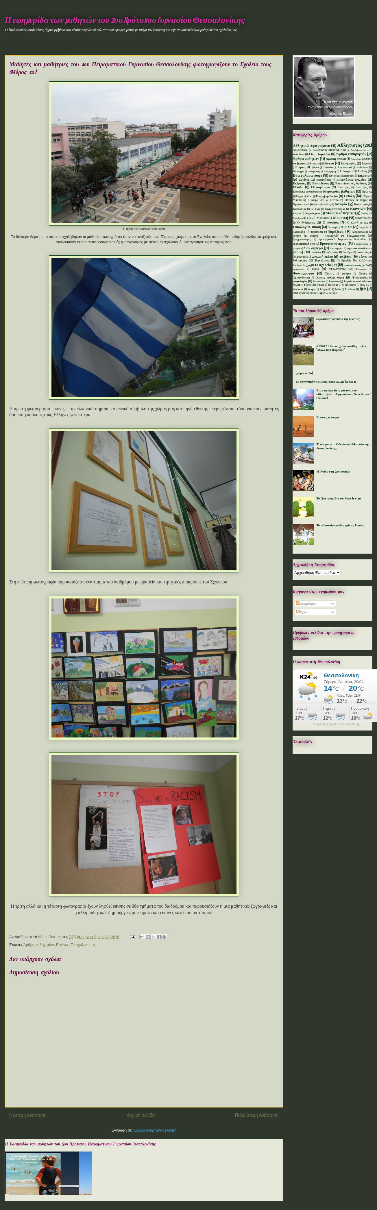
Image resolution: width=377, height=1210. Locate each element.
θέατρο (334, 200)
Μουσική (340, 218)
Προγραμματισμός (302, 240)
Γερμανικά (367, 164)
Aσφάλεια (334, 281)
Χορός (363, 273)
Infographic (325, 289)
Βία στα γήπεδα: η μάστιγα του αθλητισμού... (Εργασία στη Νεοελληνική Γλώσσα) (343, 394)
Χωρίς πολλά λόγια (330, 277)
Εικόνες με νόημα (327, 417)
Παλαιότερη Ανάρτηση (257, 1115)
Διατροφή (314, 171)
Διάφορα (345, 171)
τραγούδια (298, 269)
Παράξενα (336, 232)
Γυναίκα (328, 167)
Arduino (320, 285)
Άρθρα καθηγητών (38, 944)
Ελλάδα (298, 187)
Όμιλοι (347, 227)
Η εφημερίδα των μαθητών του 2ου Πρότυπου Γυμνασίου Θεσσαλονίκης (125, 21)
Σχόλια (302, 612)
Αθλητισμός (349, 145)
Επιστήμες (362, 187)
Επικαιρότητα (320, 187)
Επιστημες (343, 187)
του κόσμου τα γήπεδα (356, 265)
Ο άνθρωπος (306, 222)
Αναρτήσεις (306, 604)
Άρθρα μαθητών (306, 159)
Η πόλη (349, 196)
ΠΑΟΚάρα (299, 232)
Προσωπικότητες (333, 244)
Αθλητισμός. (300, 150)
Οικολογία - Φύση (307, 227)
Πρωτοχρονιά (361, 244)
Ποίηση (297, 236)
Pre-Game (350, 289)
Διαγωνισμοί (345, 167)
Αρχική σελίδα (141, 1115)
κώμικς (297, 213)
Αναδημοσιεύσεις (359, 150)
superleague (318, 293)
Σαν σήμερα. (336, 249)
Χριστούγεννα (301, 278)
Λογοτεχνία (312, 213)
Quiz (363, 289)
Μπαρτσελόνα (363, 218)
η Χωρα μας (316, 200)
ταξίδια (345, 257)
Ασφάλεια (356, 159)
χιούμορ (346, 273)
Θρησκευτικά (301, 204)
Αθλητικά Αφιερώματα (311, 146)
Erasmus (352, 285)
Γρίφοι (315, 167)
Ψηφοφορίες (359, 278)
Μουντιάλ (323, 218)
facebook (298, 289)
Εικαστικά (365, 175)
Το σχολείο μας (83, 944)
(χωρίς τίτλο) (304, 373)
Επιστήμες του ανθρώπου (308, 192)
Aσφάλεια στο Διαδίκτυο (358, 281)
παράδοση (317, 232)
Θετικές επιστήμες (356, 200)
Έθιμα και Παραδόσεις (341, 176)
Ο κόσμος (331, 222)
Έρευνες (367, 192)
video (331, 293)
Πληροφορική (360, 232)
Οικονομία (333, 227)
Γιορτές (301, 167)
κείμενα (315, 209)
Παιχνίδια (364, 227)
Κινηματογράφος (335, 209)
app (311, 285)
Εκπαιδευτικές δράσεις (351, 183)
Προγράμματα (356, 236)
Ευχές (299, 196)
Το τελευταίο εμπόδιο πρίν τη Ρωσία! (340, 525)
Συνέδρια (348, 252)
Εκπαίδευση (320, 183)
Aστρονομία (319, 282)
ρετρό (296, 248)
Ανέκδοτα (298, 154)
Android (300, 285)
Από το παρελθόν (319, 154)
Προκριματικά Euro (304, 244)
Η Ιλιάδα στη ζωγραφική (333, 471)
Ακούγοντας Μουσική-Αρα (329, 150)
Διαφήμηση (330, 172)
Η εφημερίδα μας (327, 196)
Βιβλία (316, 164)
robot (295, 293)
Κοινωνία (358, 209)
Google (312, 289)
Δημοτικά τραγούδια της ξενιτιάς (338, 319)
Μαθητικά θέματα (340, 213)
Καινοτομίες (361, 204)
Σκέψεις (316, 252)
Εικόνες (62, 944)
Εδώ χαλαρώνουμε (307, 175)
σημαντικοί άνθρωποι (359, 248)
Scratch (304, 293)
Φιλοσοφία (361, 269)
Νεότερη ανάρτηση (28, 1115)
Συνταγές (302, 257)
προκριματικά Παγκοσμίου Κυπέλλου (343, 239)
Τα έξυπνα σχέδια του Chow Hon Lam (338, 498)
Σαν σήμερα (313, 248)
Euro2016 (364, 285)
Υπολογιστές (337, 269)
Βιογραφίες (348, 163)
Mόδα (338, 289)
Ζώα (309, 196)
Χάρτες (329, 273)
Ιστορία (341, 204)
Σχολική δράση (322, 256)
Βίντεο (328, 163)
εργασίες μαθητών (340, 191)
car (343, 285)
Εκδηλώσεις (323, 180)
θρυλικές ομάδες (322, 205)
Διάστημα (298, 171)
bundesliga (333, 285)
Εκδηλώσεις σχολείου (351, 179)
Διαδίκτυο (362, 167)
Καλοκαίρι (299, 209)
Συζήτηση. (332, 252)
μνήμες (310, 218)
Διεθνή (362, 171)
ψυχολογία (300, 281)
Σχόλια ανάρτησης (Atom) (155, 1130)
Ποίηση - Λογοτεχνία (324, 236)
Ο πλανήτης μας (357, 223)
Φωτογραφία (303, 273)
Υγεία (315, 269)
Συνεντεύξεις (364, 252)
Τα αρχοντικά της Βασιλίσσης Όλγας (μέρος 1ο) (326, 381)
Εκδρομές (299, 183)
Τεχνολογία (322, 260)
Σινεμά (300, 252)
